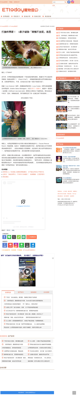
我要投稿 (60, 191)
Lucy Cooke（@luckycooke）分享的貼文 (23, 226)
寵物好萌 (26, 16)
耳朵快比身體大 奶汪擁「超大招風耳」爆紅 (67, 61)
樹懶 (13, 230)
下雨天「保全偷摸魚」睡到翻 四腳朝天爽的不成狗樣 (21, 297)
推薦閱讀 (8, 292)
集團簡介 (75, 191)
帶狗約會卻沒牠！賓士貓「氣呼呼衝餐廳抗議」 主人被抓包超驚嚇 (25, 324)
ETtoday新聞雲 (4, 2)
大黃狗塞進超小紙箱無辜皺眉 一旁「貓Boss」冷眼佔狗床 (21, 304)
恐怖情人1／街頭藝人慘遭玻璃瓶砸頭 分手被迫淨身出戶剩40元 (23, 172)
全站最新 (46, 292)
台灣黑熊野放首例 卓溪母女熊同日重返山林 (67, 58)
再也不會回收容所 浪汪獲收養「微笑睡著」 (67, 47)
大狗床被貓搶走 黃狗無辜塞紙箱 (11, 347)
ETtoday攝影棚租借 (67, 178)
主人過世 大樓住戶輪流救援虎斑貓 (40, 341)
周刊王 (8, 230)
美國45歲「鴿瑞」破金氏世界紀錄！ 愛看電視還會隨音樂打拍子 (22, 317)
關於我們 (70, 191)
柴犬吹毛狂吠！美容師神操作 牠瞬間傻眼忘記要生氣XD (74, 117)
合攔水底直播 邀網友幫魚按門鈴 (39, 354)
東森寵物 (47, 16)
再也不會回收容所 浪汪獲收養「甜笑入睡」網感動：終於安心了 (24, 314)
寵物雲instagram (72, 1)
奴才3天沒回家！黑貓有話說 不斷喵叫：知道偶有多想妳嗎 (74, 99)
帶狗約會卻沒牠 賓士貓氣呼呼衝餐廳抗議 (67, 55)
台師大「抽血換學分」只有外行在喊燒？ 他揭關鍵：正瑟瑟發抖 (23, 174)
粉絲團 (68, 1)
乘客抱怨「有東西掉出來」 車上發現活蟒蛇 (67, 66)
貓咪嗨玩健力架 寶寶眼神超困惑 (13, 354)
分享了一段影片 (36, 88)
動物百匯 (37, 16)
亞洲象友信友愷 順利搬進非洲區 (67, 71)
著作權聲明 (66, 196)
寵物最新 (33, 292)
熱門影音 (21, 292)
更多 (76, 78)
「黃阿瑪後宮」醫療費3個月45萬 (13, 344)
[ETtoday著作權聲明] (28, 250)
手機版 (10, 2)
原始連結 (5, 177)
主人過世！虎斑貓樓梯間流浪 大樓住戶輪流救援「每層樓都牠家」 (25, 320)
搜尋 (65, 2)
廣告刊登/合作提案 (62, 193)
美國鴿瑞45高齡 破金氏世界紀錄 (11, 361)
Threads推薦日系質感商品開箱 (69, 147)
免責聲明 (72, 196)
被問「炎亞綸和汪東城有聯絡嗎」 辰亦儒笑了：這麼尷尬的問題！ (22, 255)
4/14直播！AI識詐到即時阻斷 (69, 156)
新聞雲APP (17, 2)
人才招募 (65, 191)
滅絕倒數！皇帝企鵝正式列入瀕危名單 (39, 361)
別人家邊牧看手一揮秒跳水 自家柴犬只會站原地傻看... (74, 126)
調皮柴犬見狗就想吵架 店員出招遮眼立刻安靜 (74, 108)
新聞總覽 (6, 16)
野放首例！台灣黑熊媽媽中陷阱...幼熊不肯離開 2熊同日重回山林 (23, 327)
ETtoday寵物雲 (20, 10)
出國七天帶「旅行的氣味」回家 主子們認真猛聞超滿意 (22, 307)
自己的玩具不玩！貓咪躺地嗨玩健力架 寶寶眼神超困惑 (22, 310)
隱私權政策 (60, 196)
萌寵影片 (16, 16)
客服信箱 (69, 193)
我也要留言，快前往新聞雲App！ (27, 392)
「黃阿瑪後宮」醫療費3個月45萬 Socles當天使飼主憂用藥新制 (24, 300)
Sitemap (74, 193)
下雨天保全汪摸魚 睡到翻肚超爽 (13, 341)
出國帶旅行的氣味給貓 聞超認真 (13, 351)
